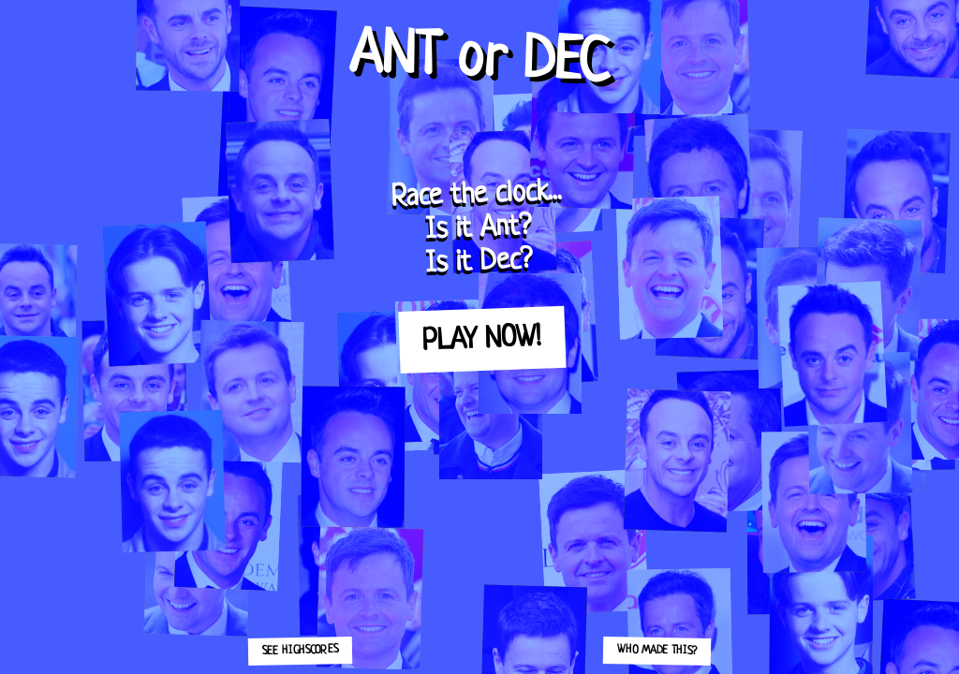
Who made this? (657, 650)
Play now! (481, 340)
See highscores (300, 650)
